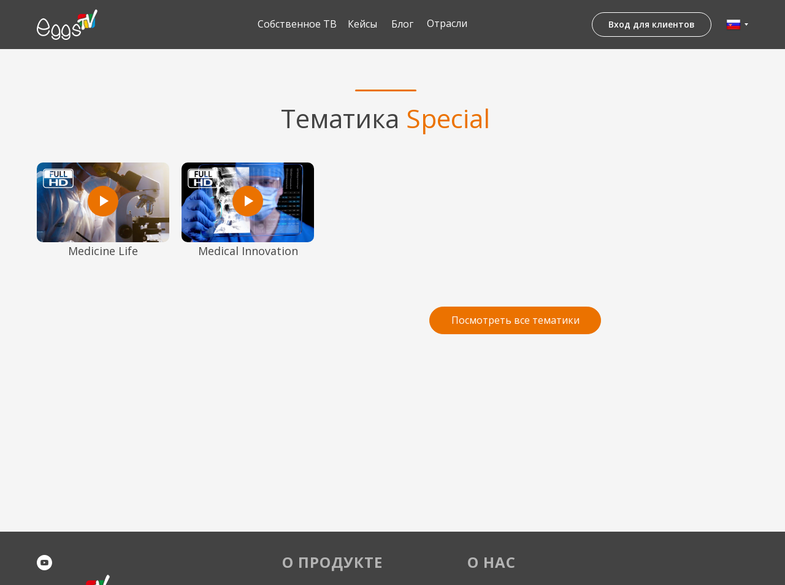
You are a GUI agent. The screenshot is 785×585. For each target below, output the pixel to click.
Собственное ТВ (297, 24)
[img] (67, 24)
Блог (402, 24)
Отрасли (447, 23)
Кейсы (362, 24)
